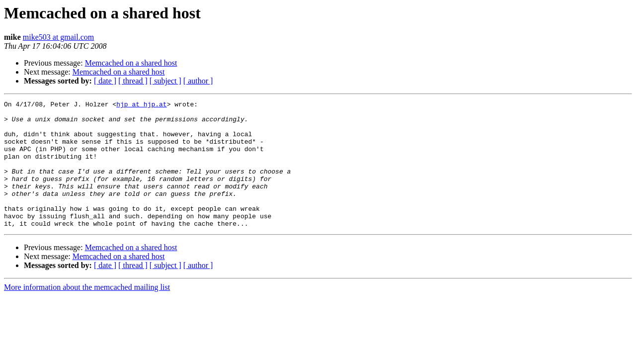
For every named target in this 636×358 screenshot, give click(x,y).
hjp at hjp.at (141, 105)
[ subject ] (165, 81)
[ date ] (105, 81)
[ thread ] (133, 81)
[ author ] (198, 81)
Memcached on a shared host (131, 63)
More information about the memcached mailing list (87, 312)
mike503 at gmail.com (58, 37)
